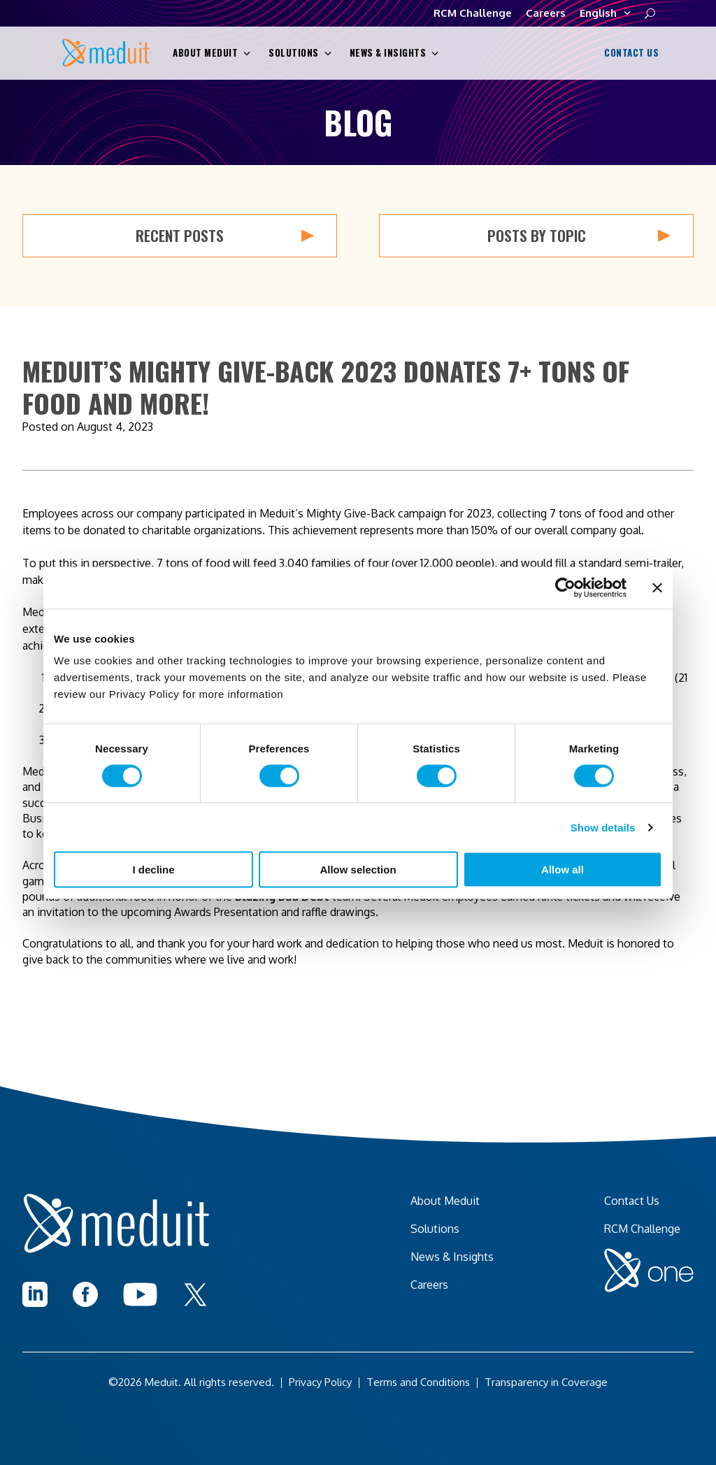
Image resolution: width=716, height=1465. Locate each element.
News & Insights (394, 52)
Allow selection (358, 870)
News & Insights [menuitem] (452, 1257)
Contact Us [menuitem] (631, 1201)
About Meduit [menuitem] (445, 1201)
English (605, 13)
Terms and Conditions (418, 1382)
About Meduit (211, 52)
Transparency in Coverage (546, 1382)
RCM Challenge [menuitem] (642, 1229)
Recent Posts (225, 235)
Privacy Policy (320, 1382)
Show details (603, 827)
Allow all (562, 870)
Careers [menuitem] (429, 1285)
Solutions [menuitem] (434, 1229)
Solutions (299, 52)
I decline (153, 870)
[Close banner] (657, 587)
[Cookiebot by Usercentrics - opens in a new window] (565, 587)
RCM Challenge (473, 13)
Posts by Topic (579, 235)
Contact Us (629, 53)
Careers (546, 13)
